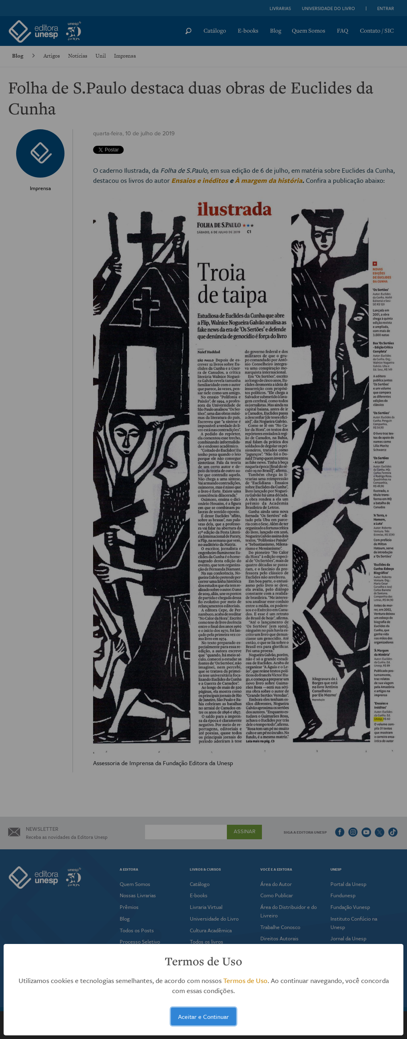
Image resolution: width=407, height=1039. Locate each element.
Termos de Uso (245, 980)
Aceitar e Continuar (203, 1016)
